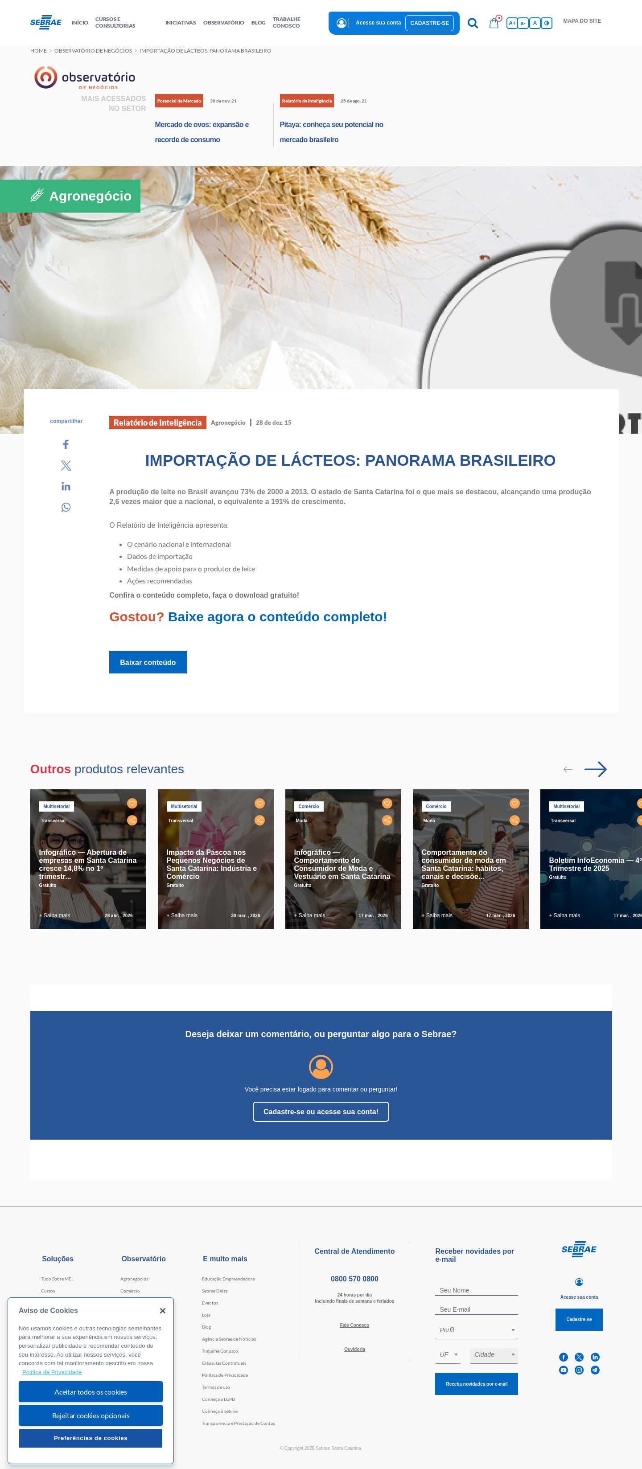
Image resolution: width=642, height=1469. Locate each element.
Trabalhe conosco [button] (286, 22)
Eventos (210, 1302)
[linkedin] (595, 1357)
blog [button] (258, 22)
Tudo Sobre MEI (57, 1278)
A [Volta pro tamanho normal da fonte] (535, 23)
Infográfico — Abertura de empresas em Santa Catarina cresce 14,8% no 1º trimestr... (88, 864)
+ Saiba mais (54, 915)
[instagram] (579, 1370)
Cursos (48, 1290)
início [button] (80, 22)
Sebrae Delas (214, 1290)
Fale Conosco (355, 1325)
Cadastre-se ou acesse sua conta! (321, 1112)
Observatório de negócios (93, 50)
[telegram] (595, 1370)
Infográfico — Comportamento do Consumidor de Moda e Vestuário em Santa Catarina (342, 864)
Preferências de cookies (91, 1438)
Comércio (130, 1290)
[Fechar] (163, 1311)
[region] (90, 1381)
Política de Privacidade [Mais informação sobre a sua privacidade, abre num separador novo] (52, 1372)
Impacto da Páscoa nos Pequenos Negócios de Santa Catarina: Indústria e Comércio (212, 864)
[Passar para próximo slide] (596, 769)
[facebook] (563, 1357)
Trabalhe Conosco (220, 1351)
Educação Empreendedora (228, 1278)
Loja (206, 1314)
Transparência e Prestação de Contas (238, 1423)
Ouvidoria (354, 1349)
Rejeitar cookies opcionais (91, 1415)
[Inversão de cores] (546, 23)
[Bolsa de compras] (494, 23)
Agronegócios (134, 1278)
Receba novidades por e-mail (476, 1384)
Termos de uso (216, 1387)
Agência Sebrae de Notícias (229, 1339)
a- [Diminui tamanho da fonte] (523, 23)
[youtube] (563, 1370)
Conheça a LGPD (218, 1399)
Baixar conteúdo (148, 662)
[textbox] (481, 1330)
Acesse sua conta (378, 23)
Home (38, 50)
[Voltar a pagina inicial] (49, 22)
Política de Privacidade (225, 1375)
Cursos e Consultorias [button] (115, 22)
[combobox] (476, 1331)
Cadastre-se (429, 23)
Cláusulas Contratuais (224, 1363)
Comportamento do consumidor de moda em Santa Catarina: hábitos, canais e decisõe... (464, 864)
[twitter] (579, 1357)
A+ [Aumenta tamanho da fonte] (512, 23)
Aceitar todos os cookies (90, 1391)
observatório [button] (223, 22)
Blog (206, 1326)
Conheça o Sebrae (220, 1411)
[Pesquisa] (472, 23)
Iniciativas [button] (180, 22)
